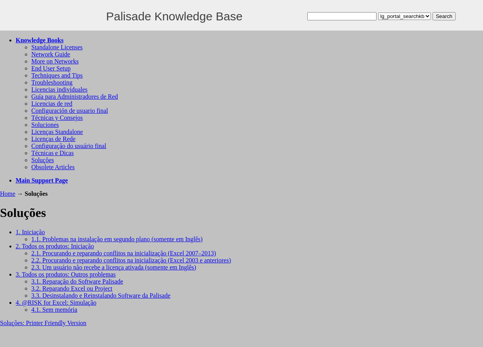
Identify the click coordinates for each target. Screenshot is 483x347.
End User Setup (50, 68)
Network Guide (50, 54)
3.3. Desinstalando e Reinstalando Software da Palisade (100, 295)
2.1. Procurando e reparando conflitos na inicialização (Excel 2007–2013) (123, 253)
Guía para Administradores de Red (74, 96)
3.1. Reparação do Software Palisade (77, 281)
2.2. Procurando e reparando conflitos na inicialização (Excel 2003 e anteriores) (131, 260)
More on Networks (55, 61)
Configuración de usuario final (69, 110)
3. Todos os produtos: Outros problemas (65, 274)
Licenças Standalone (57, 131)
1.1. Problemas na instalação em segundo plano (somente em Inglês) (117, 239)
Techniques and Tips (57, 75)
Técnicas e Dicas (52, 153)
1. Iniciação (30, 232)
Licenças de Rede (53, 139)
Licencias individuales (59, 89)
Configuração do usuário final (68, 146)
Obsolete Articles (53, 167)
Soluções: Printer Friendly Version (43, 323)
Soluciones (45, 124)
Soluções (42, 160)
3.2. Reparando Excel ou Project (71, 288)
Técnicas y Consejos (57, 117)
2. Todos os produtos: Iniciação (55, 246)
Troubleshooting (51, 82)
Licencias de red (51, 103)
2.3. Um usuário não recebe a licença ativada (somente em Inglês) (113, 267)
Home (7, 193)
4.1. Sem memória (54, 309)
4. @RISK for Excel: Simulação (56, 302)
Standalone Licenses (57, 47)
